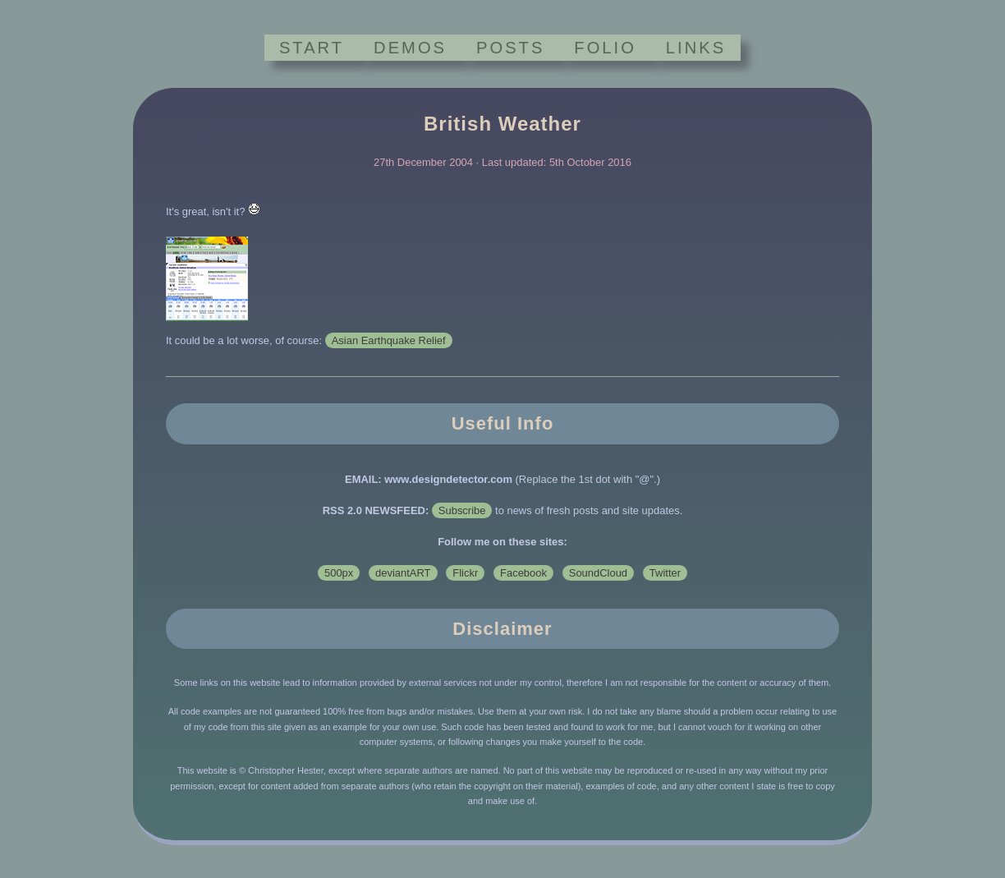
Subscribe (462, 510)
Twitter (665, 573)
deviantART (402, 573)
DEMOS (410, 48)
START (311, 48)
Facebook (523, 573)
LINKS (696, 48)
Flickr (465, 573)
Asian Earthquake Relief (389, 340)
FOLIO (605, 48)
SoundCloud (598, 573)
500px (338, 573)
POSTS (510, 48)
